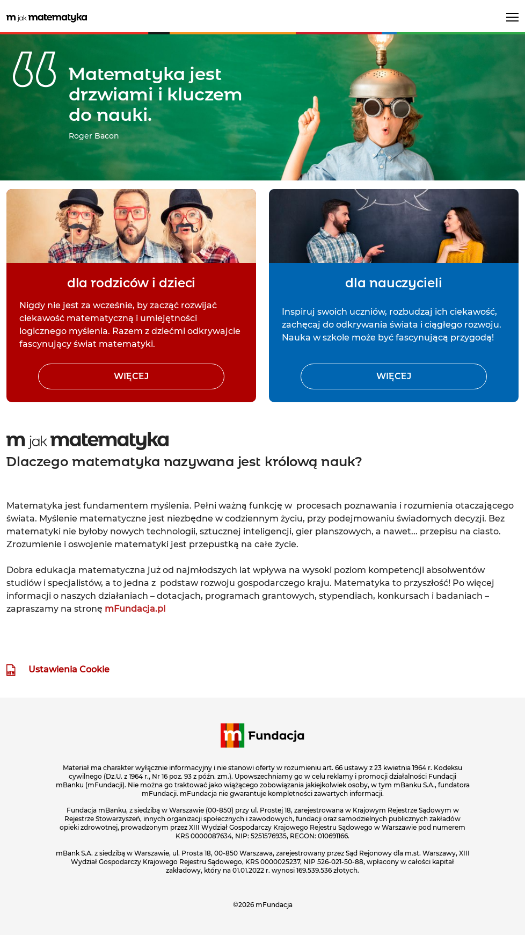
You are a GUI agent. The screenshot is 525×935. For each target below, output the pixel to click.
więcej (131, 376)
